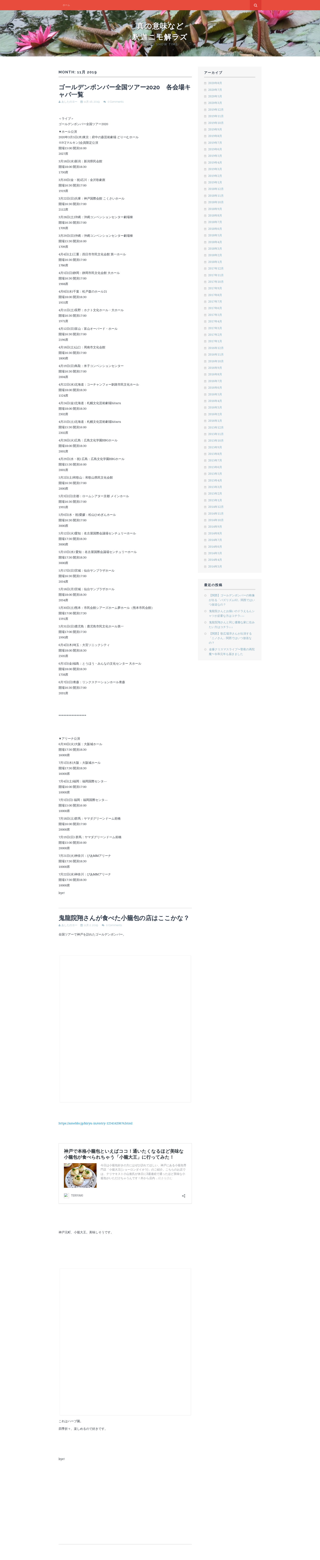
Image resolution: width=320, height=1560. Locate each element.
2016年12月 (216, 348)
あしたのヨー (69, 101)
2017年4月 (215, 321)
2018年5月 (215, 235)
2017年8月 (215, 295)
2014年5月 (215, 553)
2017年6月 (215, 308)
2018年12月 (216, 189)
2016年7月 (215, 381)
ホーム (66, 5)
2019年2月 (215, 176)
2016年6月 (215, 387)
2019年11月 (216, 116)
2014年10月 (216, 520)
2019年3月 (215, 169)
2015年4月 (215, 480)
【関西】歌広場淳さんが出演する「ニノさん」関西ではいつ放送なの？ (230, 638)
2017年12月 (216, 268)
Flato (237, 1553)
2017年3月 (215, 328)
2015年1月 (215, 500)
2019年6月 (215, 149)
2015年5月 (215, 474)
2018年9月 (215, 209)
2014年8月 (215, 533)
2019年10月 (216, 123)
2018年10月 (216, 202)
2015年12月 (216, 427)
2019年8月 (215, 136)
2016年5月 (215, 394)
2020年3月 (215, 103)
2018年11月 (216, 195)
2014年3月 (215, 566)
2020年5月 (215, 96)
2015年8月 (215, 454)
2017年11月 (216, 275)
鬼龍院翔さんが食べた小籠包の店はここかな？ (124, 918)
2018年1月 (215, 262)
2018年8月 (215, 215)
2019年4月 (215, 162)
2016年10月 (216, 361)
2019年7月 (215, 143)
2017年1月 (215, 341)
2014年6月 (215, 546)
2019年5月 (215, 156)
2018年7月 (215, 222)
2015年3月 (215, 487)
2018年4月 (215, 242)
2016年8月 (215, 374)
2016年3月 (215, 407)
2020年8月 (215, 83)
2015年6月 (215, 467)
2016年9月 (215, 368)
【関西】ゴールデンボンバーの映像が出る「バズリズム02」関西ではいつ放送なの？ (232, 599)
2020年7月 (215, 90)
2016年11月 (216, 354)
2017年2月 (215, 334)
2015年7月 (215, 460)
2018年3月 (215, 248)
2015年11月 (216, 434)
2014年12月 (216, 507)
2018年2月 (215, 255)
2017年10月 (216, 282)
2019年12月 (216, 109)
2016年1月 (215, 421)
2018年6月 (215, 229)
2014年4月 (215, 560)
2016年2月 (215, 414)
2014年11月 (216, 513)
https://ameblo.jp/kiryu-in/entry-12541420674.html (95, 1123)
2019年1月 (215, 182)
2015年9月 (215, 447)
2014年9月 (215, 526)
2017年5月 (215, 315)
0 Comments (115, 101)
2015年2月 (215, 493)
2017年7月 (215, 301)
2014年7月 (215, 540)
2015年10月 (216, 440)
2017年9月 (215, 288)
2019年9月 (215, 129)
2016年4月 (215, 401)
